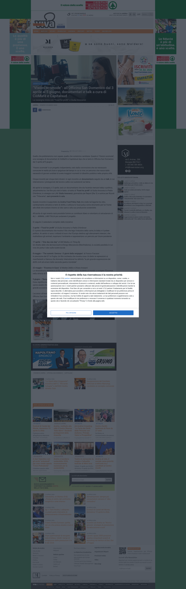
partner (67, 278)
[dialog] (93, 294)
